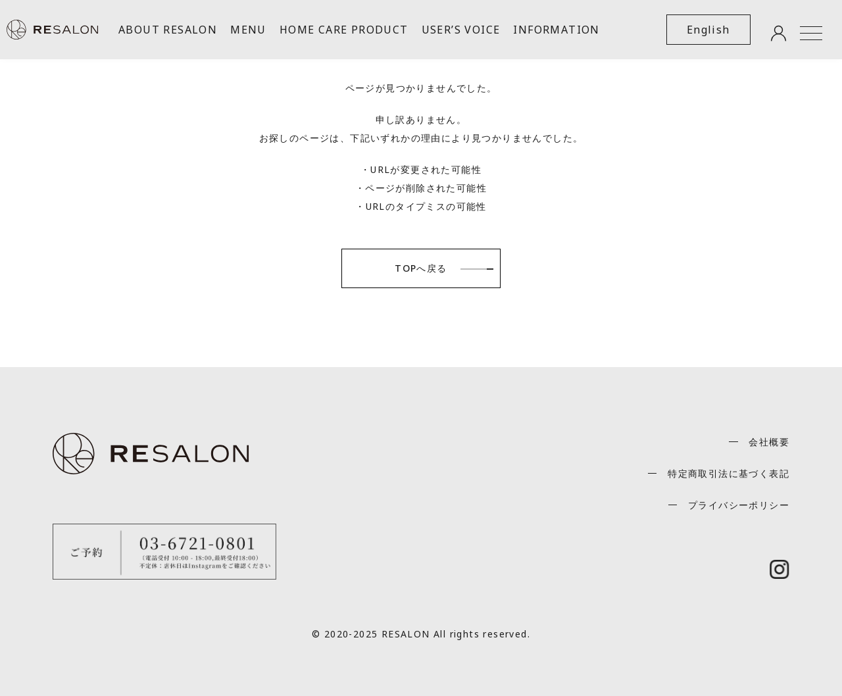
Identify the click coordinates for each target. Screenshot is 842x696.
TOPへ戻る (421, 268)
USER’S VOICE (461, 29)
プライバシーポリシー (738, 505)
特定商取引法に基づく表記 (728, 473)
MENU (248, 29)
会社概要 (769, 441)
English (708, 29)
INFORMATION (556, 29)
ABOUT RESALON (167, 29)
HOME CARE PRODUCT (344, 29)
